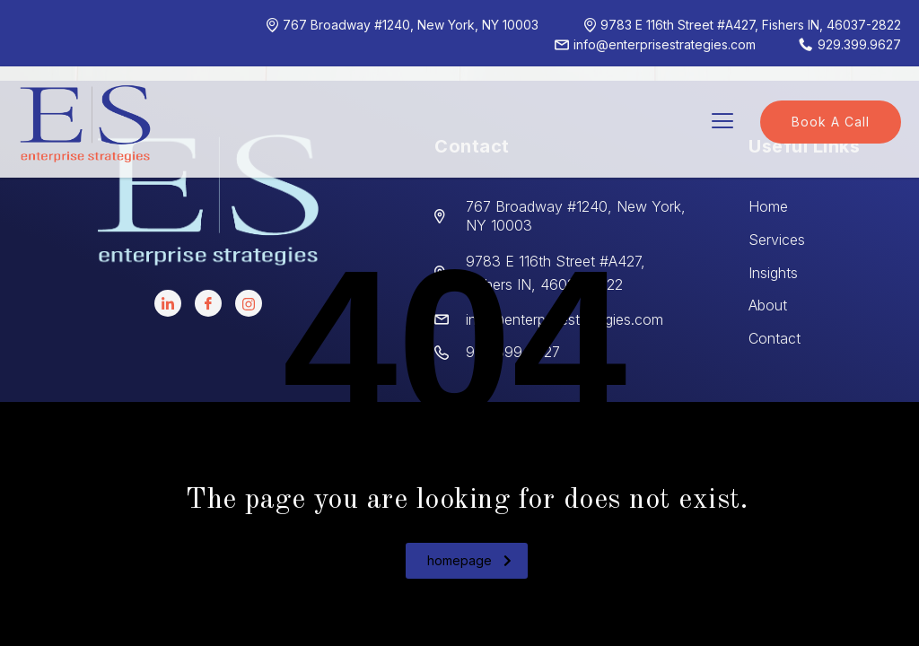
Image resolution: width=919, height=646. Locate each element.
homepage (469, 560)
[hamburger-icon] (722, 122)
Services (776, 240)
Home (768, 206)
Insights (773, 273)
